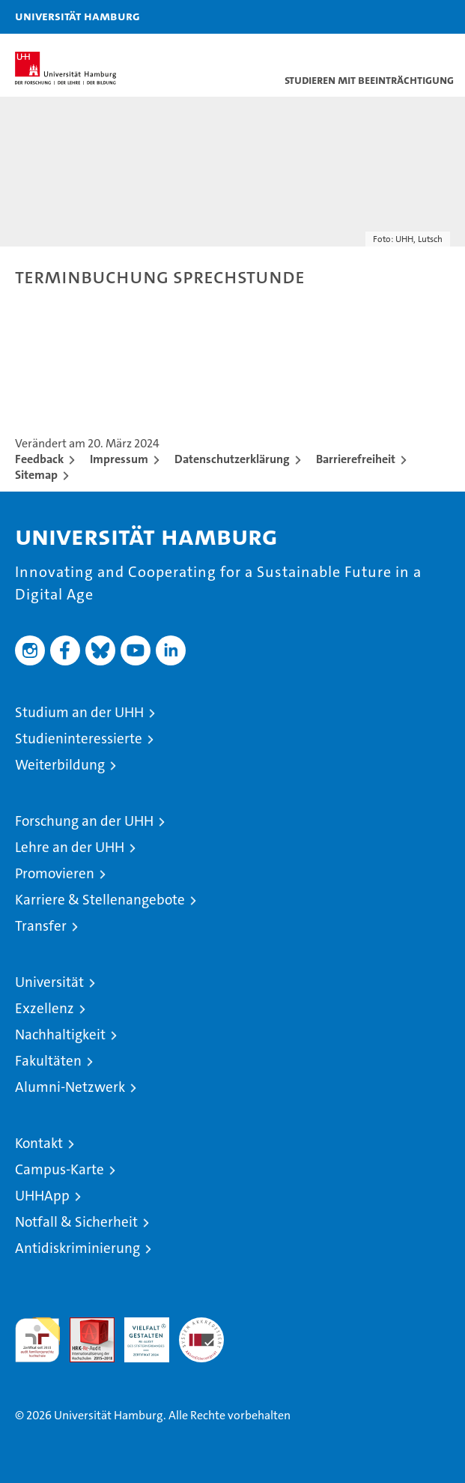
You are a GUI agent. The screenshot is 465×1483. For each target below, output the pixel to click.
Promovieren (54, 873)
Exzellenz (44, 1008)
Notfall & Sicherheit (76, 1221)
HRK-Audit (138, 1333)
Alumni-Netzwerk (70, 1087)
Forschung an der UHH (84, 821)
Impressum (119, 459)
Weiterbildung (60, 764)
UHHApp (42, 1195)
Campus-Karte (59, 1169)
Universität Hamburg (77, 15)
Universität (49, 982)
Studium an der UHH (79, 712)
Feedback (39, 459)
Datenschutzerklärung (232, 459)
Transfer (41, 925)
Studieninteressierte (78, 738)
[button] (406, 17)
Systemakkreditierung (201, 1325)
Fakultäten (48, 1060)
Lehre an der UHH (69, 847)
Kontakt (39, 1143)
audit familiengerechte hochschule (37, 1339)
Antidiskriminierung (77, 1248)
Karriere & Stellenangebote (100, 899)
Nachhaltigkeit (60, 1034)
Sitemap (36, 475)
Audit (84, 1325)
